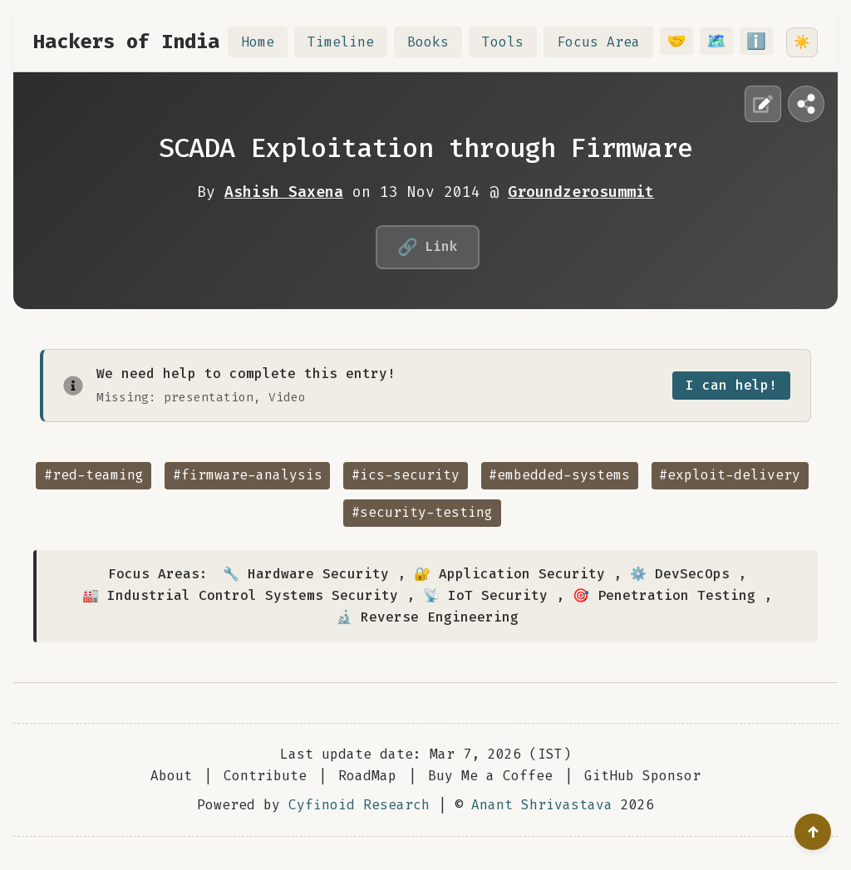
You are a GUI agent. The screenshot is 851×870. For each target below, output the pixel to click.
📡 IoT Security (485, 595)
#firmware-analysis (247, 475)
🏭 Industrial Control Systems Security (240, 595)
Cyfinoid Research (359, 804)
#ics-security (406, 475)
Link (427, 247)
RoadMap (367, 775)
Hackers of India (126, 41)
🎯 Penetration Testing (664, 595)
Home (267, 42)
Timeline (350, 42)
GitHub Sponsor (642, 775)
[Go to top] (812, 831)
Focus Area (608, 42)
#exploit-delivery (729, 475)
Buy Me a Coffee (490, 775)
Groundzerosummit (581, 192)
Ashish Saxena (283, 192)
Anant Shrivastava (541, 804)
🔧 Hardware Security (306, 573)
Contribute (265, 775)
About (171, 775)
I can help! (731, 385)
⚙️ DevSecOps (680, 573)
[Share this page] (806, 104)
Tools (513, 42)
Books (438, 42)
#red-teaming (94, 475)
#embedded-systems (559, 475)
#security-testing (422, 512)
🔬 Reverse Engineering (427, 617)
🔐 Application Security (509, 573)
